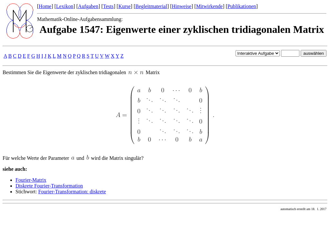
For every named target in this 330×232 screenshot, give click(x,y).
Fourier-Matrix (30, 180)
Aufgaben (88, 6)
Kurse (124, 6)
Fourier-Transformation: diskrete (72, 191)
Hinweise (181, 6)
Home (45, 6)
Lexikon (64, 6)
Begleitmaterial (151, 6)
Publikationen (242, 6)
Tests (108, 6)
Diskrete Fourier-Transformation (49, 185)
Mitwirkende (209, 6)
